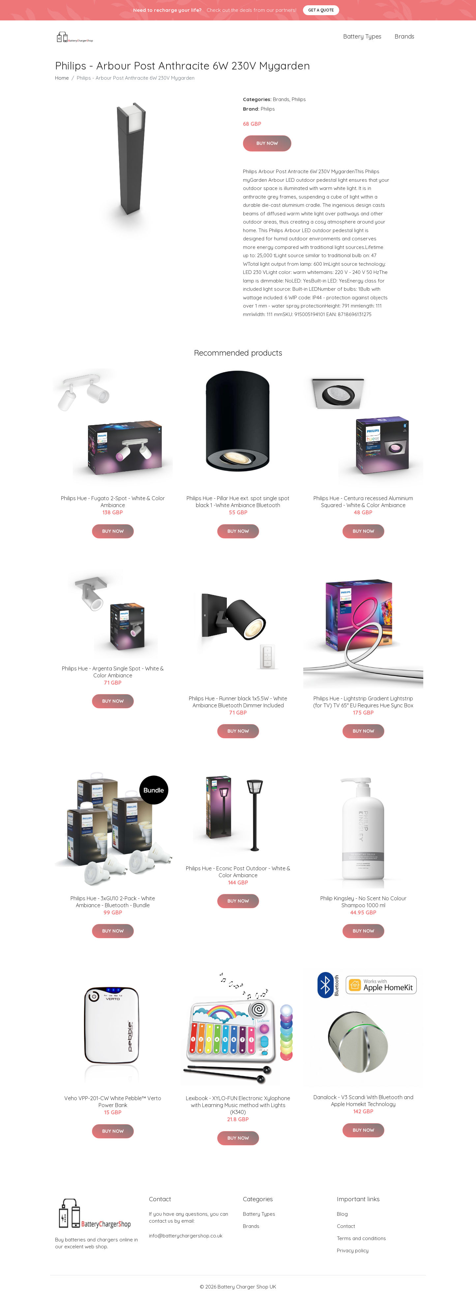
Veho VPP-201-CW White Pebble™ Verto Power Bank (112, 1107)
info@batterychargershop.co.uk (186, 1241)
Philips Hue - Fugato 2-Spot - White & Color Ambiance (113, 507)
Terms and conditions (361, 1244)
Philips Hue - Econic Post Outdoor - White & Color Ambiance (238, 877)
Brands (404, 39)
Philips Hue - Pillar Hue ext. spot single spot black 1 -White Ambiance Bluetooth (238, 507)
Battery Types (362, 39)
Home (62, 83)
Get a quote (321, 10)
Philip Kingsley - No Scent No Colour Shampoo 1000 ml (363, 907)
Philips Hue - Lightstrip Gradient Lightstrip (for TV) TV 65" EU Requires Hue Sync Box (363, 707)
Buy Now (267, 149)
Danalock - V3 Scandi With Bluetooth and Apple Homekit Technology (363, 1106)
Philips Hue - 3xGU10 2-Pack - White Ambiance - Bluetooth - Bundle (113, 907)
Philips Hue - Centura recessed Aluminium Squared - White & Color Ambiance (363, 507)
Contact (346, 1232)
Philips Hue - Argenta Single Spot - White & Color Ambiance (113, 677)
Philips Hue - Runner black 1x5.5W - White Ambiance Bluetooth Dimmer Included (238, 707)
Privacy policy (353, 1256)
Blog (342, 1220)
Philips (299, 105)
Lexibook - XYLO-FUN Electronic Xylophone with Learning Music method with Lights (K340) (238, 1111)
